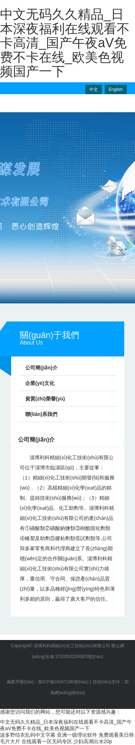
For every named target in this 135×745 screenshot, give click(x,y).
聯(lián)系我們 (41, 414)
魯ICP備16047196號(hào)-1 (64, 681)
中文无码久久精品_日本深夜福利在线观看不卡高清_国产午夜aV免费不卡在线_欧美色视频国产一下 (65, 43)
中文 (93, 89)
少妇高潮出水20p (92, 741)
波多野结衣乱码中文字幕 (27, 735)
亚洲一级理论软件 (77, 735)
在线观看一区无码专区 (47, 741)
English (116, 89)
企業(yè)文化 (39, 383)
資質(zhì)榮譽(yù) (45, 399)
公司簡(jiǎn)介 (41, 368)
